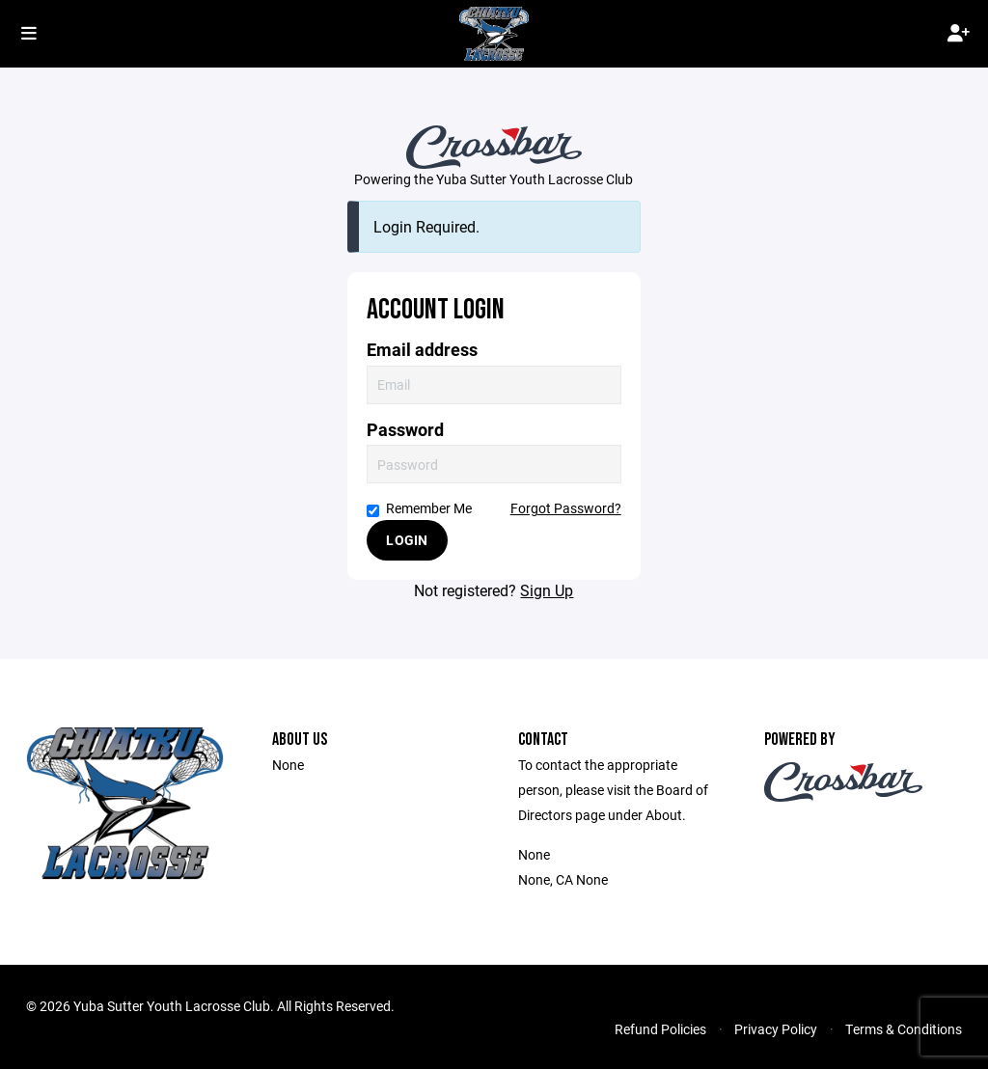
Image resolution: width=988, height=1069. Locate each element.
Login (406, 540)
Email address (422, 350)
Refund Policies (660, 1029)
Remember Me (419, 508)
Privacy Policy (775, 1029)
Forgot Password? (565, 508)
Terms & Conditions (903, 1029)
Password (405, 430)
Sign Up (546, 590)
